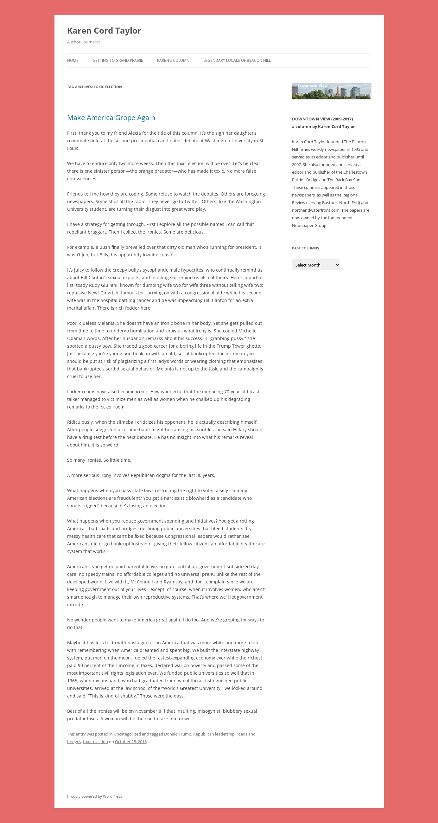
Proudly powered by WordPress (94, 796)
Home (73, 60)
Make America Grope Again (111, 117)
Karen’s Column (173, 60)
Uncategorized (127, 734)
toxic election (95, 741)
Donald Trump (177, 734)
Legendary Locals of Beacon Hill (237, 60)
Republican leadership (214, 734)
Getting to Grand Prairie (117, 60)
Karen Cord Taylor (104, 30)
